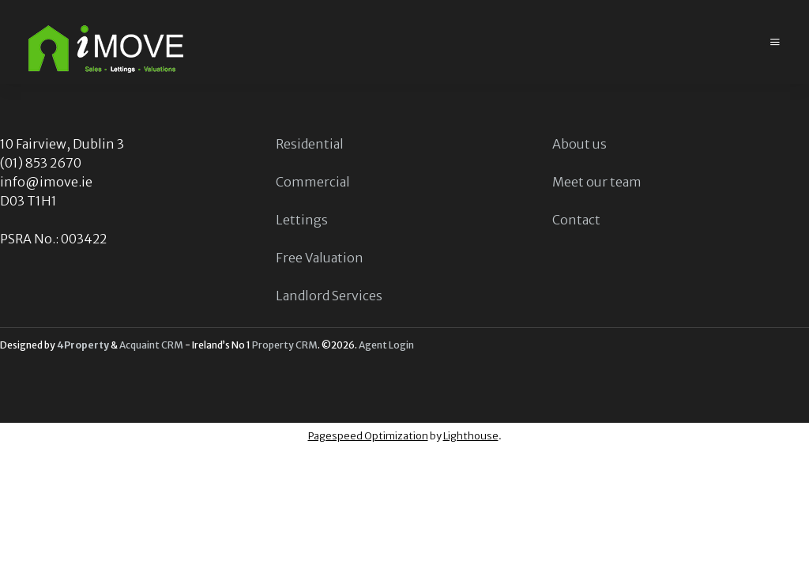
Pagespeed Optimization (368, 436)
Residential (310, 144)
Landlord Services (329, 295)
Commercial (313, 182)
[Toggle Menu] (775, 42)
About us (579, 144)
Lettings (302, 220)
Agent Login (386, 345)
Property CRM (285, 345)
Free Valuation (319, 258)
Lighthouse (471, 436)
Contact (576, 220)
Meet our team (597, 182)
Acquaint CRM (151, 345)
